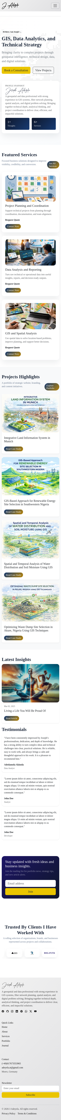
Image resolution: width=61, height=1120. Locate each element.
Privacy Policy (8, 1113)
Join (30, 891)
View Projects (43, 70)
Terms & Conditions (27, 1113)
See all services (53, 164)
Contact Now (13, 226)
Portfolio (6, 1041)
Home (4, 1027)
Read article (11, 718)
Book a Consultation (16, 70)
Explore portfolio (50, 386)
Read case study (13, 449)
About (5, 1031)
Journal (5, 1045)
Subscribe (30, 1095)
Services (6, 1036)
